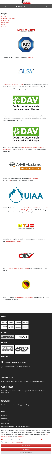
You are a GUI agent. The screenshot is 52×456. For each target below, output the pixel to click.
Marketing (24, 440)
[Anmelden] (21, 6)
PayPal (45, 440)
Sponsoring (4, 26)
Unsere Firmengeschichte (8, 18)
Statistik (15, 440)
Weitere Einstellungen (17, 442)
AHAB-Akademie (33, 178)
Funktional (7, 442)
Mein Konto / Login (6, 418)
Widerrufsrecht (5, 423)
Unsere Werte (5, 20)
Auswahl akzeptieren (26, 452)
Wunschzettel (5, 421)
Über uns (3, 16)
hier (10, 180)
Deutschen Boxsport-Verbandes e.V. (23, 297)
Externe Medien (35, 440)
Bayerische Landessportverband (14, 84)
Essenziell (6, 440)
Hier (2, 405)
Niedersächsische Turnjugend (13, 241)
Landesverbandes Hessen (28, 116)
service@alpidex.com (40, 381)
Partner (3, 24)
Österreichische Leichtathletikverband (18, 268)
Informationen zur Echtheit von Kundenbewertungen (15, 426)
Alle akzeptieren (26, 445)
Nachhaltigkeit (5, 22)
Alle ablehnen (26, 449)
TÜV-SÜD (30, 57)
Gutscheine (4, 415)
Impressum (21, 436)
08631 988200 (8, 387)
